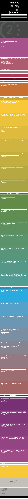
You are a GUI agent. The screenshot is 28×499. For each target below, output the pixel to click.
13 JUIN (14, 74)
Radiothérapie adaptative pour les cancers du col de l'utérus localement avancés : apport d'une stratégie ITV (14, 425)
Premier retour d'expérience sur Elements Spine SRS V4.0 (13, 140)
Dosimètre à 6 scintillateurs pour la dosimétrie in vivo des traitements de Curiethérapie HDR (13, 369)
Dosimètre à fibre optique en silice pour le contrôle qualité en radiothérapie (14, 356)
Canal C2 (3, 487)
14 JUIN (14, 78)
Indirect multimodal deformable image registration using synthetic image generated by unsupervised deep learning (13, 115)
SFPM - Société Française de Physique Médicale (7, 63)
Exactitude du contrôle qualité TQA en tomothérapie (12, 235)
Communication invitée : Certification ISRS (10, 303)
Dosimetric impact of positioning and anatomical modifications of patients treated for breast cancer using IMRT (13, 129)
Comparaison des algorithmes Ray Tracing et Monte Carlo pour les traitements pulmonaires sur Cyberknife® (13, 317)
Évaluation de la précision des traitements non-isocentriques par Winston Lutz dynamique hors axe (14, 223)
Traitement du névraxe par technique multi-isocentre (12, 167)
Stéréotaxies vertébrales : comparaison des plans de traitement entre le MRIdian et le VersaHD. (12, 154)
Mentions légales (3, 493)
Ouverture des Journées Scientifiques (9, 84)
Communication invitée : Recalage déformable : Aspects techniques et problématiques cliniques (13, 102)
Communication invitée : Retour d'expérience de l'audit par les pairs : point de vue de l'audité (14, 209)
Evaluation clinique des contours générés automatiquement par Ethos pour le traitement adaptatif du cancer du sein (13, 438)
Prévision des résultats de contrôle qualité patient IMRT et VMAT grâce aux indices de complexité (13, 262)
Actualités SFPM (4, 466)
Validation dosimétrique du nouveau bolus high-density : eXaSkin (13, 180)
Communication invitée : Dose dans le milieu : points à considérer (12, 291)
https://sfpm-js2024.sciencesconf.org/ (6, 64)
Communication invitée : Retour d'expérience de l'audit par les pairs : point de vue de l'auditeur (14, 196)
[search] (14, 15)
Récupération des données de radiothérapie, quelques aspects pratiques (12, 249)
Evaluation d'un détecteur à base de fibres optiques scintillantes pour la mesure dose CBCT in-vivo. (12, 383)
